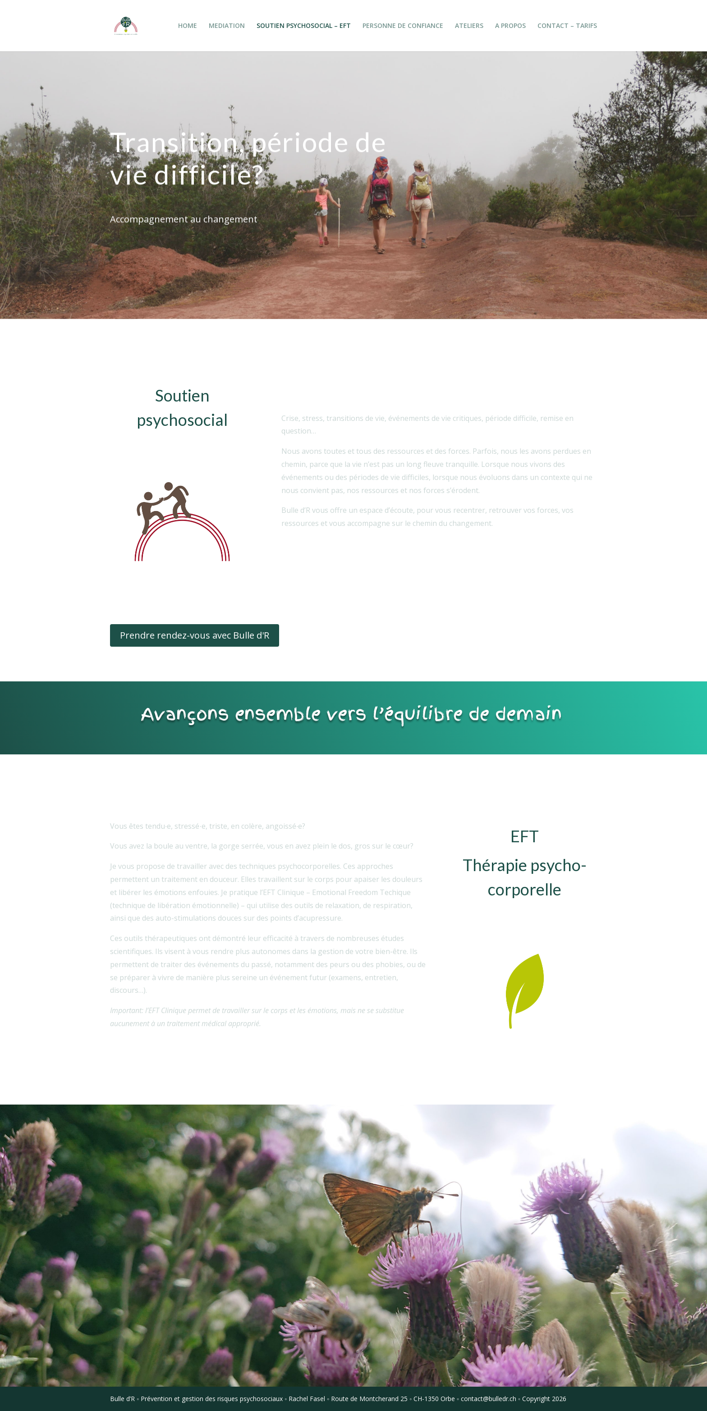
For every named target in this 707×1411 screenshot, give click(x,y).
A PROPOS (510, 26)
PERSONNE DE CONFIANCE (403, 26)
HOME (187, 26)
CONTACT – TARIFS (567, 26)
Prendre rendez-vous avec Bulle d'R (194, 635)
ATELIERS (469, 26)
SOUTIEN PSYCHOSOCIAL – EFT (304, 26)
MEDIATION (227, 26)
